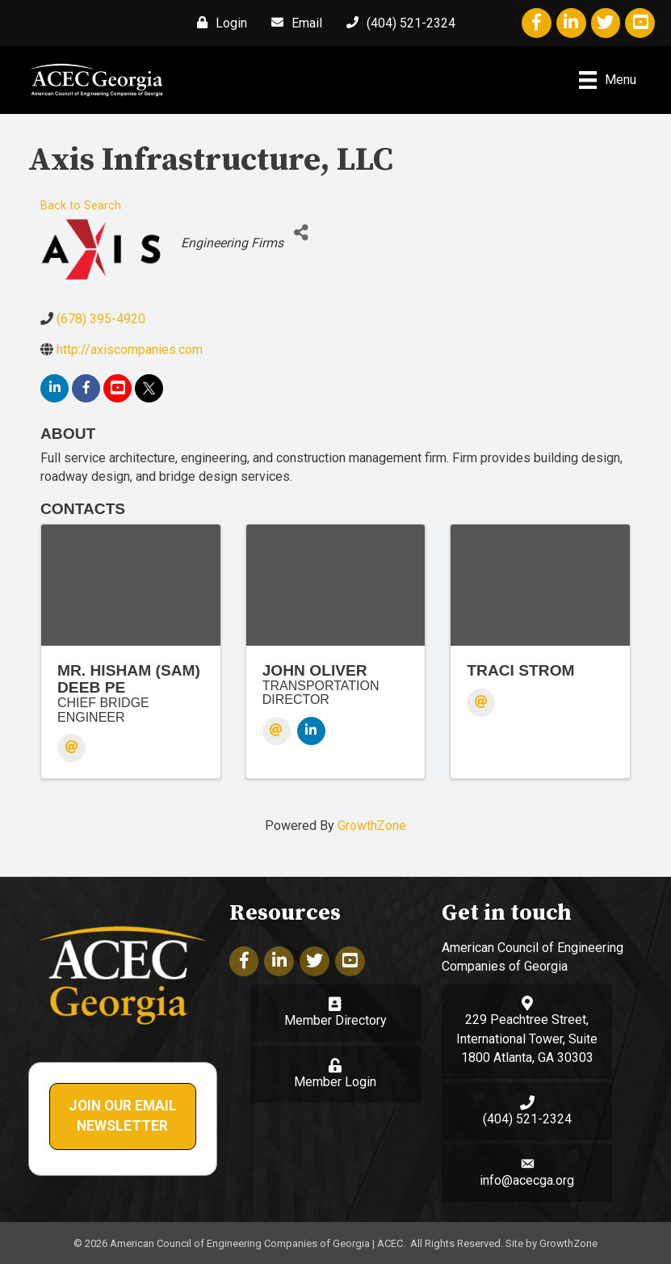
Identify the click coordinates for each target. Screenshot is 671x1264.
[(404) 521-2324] (396, 22)
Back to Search (80, 206)
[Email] (292, 22)
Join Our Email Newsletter (123, 1116)
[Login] (218, 22)
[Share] (301, 233)
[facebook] (86, 388)
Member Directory (335, 1020)
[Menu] (607, 80)
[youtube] (117, 388)
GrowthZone (372, 825)
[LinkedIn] (311, 731)
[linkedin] (54, 388)
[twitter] (149, 388)
